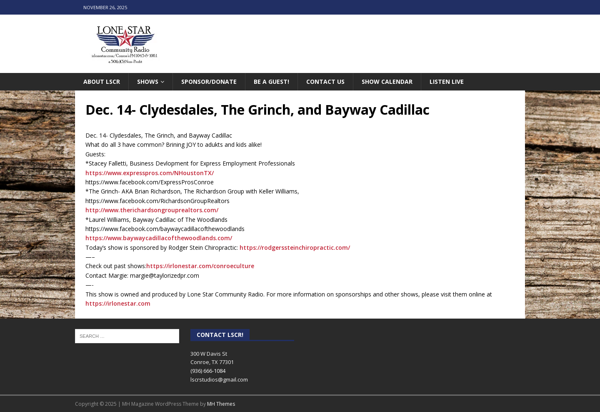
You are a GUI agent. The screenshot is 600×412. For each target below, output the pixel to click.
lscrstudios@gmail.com (219, 379)
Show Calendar (387, 81)
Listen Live (447, 81)
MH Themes (221, 403)
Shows (147, 81)
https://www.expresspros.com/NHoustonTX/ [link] (149, 173)
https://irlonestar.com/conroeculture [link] (200, 266)
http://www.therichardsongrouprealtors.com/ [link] (151, 210)
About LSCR (101, 81)
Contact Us (325, 81)
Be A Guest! (271, 81)
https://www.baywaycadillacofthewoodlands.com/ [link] (158, 238)
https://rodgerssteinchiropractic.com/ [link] (295, 247)
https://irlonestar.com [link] (117, 303)
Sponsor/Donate (209, 81)
